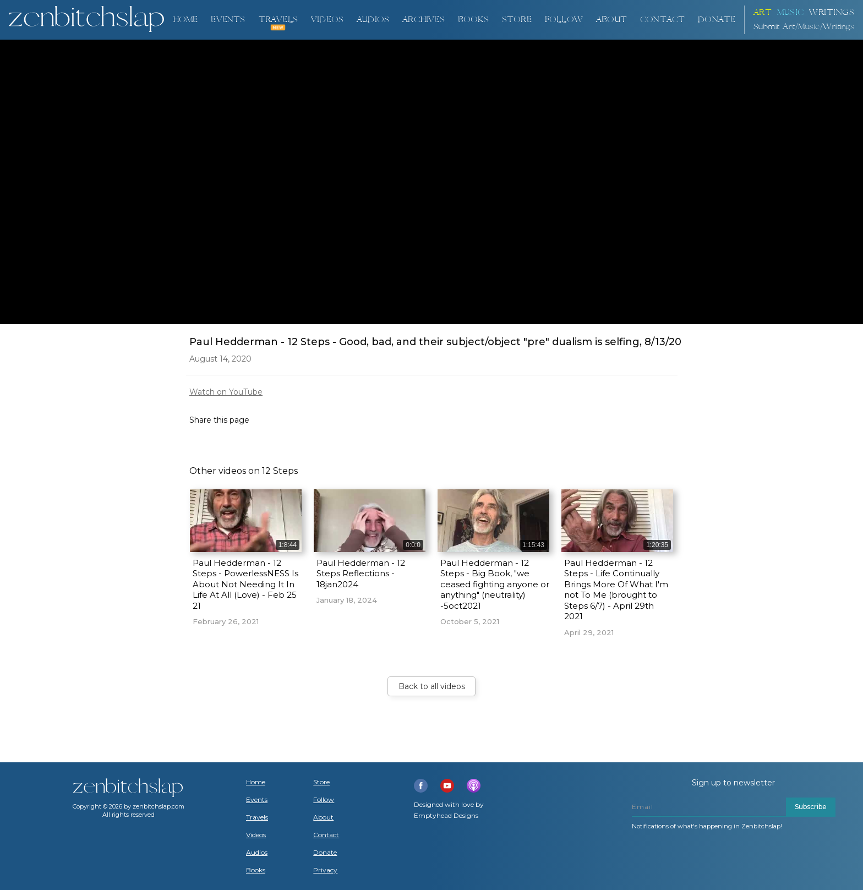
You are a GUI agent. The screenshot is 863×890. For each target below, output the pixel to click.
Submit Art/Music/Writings (804, 26)
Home (185, 19)
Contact (662, 19)
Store (517, 19)
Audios (256, 852)
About (611, 19)
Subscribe (811, 806)
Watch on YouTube (226, 392)
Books (255, 870)
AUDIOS (373, 19)
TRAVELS (278, 19)
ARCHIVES (423, 19)
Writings (831, 12)
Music (790, 12)
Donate (325, 852)
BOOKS (473, 19)
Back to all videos (431, 686)
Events (228, 19)
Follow (564, 19)
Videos (256, 835)
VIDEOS (327, 19)
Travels (257, 817)
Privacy (325, 870)
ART (762, 12)
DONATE (716, 19)
